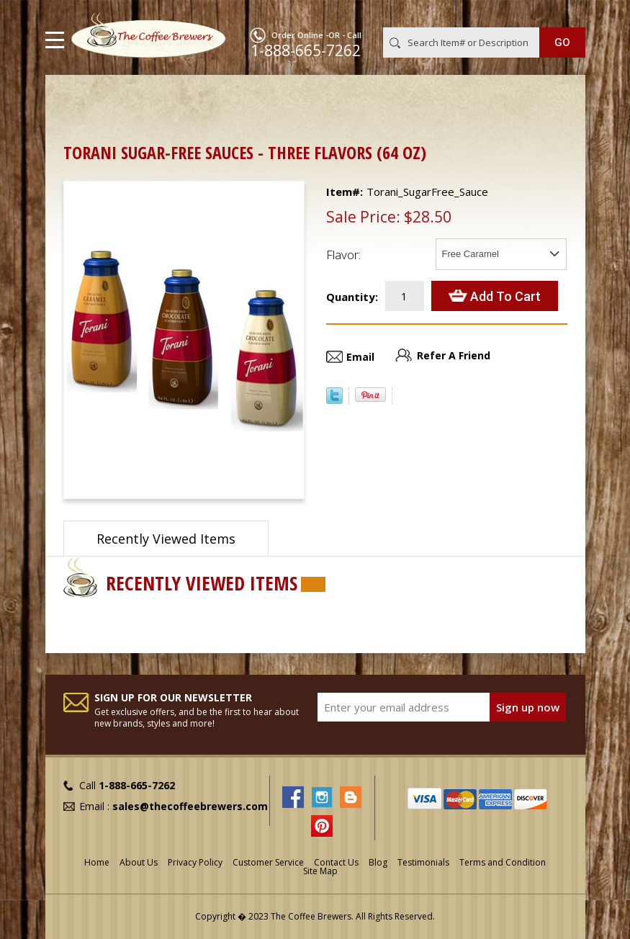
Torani (88, 113)
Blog (378, 862)
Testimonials (423, 862)
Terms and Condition (502, 862)
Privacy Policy (195, 862)
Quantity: (352, 296)
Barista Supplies (149, 97)
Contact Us (336, 862)
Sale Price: (363, 217)
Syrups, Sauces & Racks (262, 97)
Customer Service (268, 862)
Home (77, 97)
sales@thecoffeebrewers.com (190, 806)
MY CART (564, 13)
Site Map (320, 871)
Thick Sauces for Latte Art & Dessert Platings (443, 97)
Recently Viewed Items (165, 538)
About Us (139, 862)
